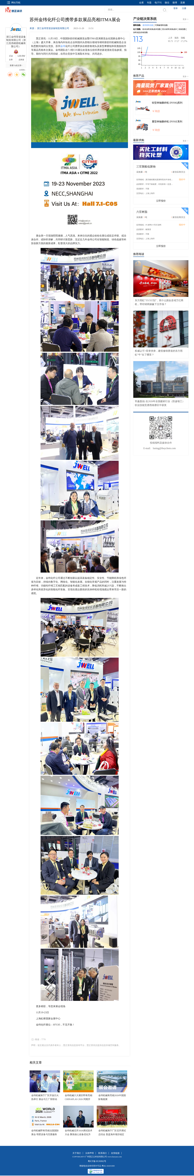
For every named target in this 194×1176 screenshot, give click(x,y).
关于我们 (76, 1153)
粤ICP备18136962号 (97, 1161)
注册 (184, 8)
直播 (182, 2)
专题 (149, 2)
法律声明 (89, 1153)
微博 (174, 2)
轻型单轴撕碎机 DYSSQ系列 (167, 102)
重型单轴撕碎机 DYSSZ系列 (167, 121)
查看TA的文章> (16, 65)
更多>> (186, 76)
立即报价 (161, 200)
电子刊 (158, 2)
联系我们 (102, 1153)
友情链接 (115, 1153)
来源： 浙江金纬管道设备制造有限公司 (50, 28)
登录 (175, 8)
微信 (167, 2)
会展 (141, 2)
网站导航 (13, 2)
